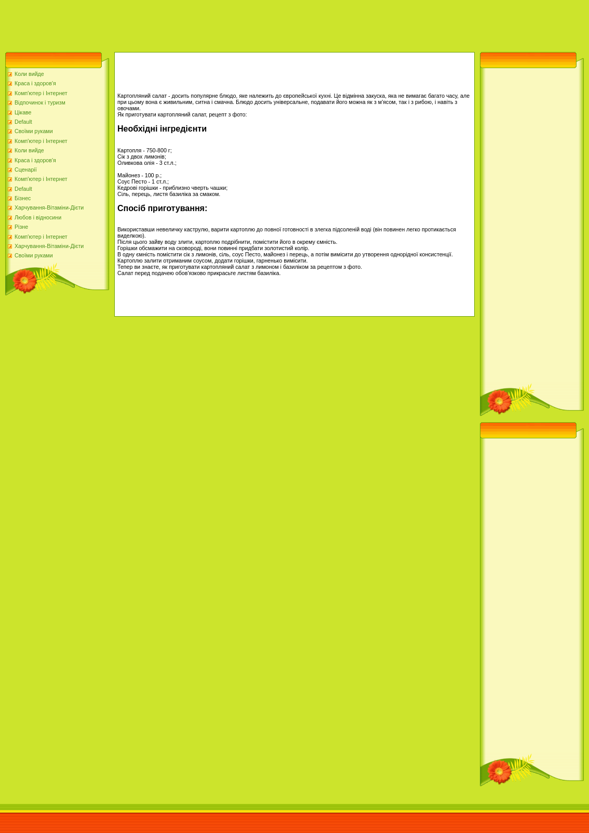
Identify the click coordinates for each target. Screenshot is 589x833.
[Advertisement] (189, 23)
